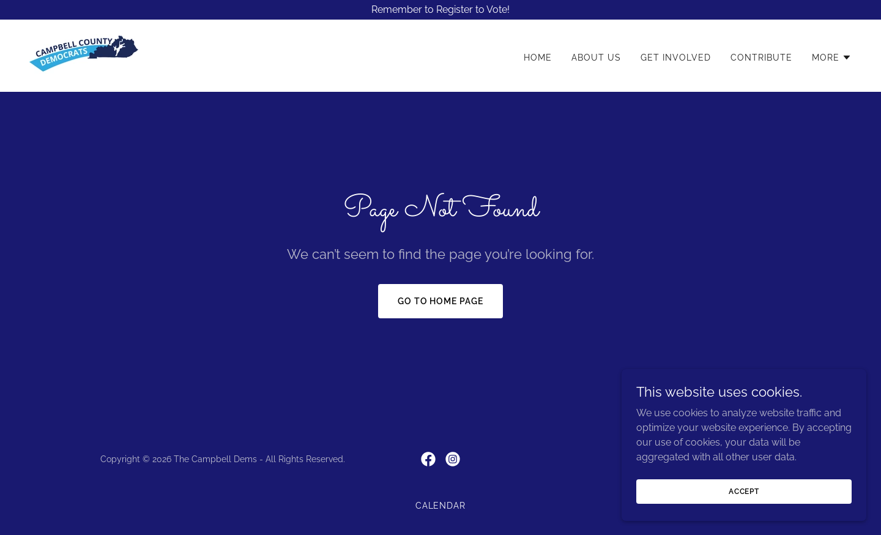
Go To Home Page (441, 301)
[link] (83, 55)
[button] (832, 57)
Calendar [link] (440, 506)
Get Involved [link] (676, 57)
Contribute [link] (761, 57)
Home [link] (538, 57)
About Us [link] (596, 57)
